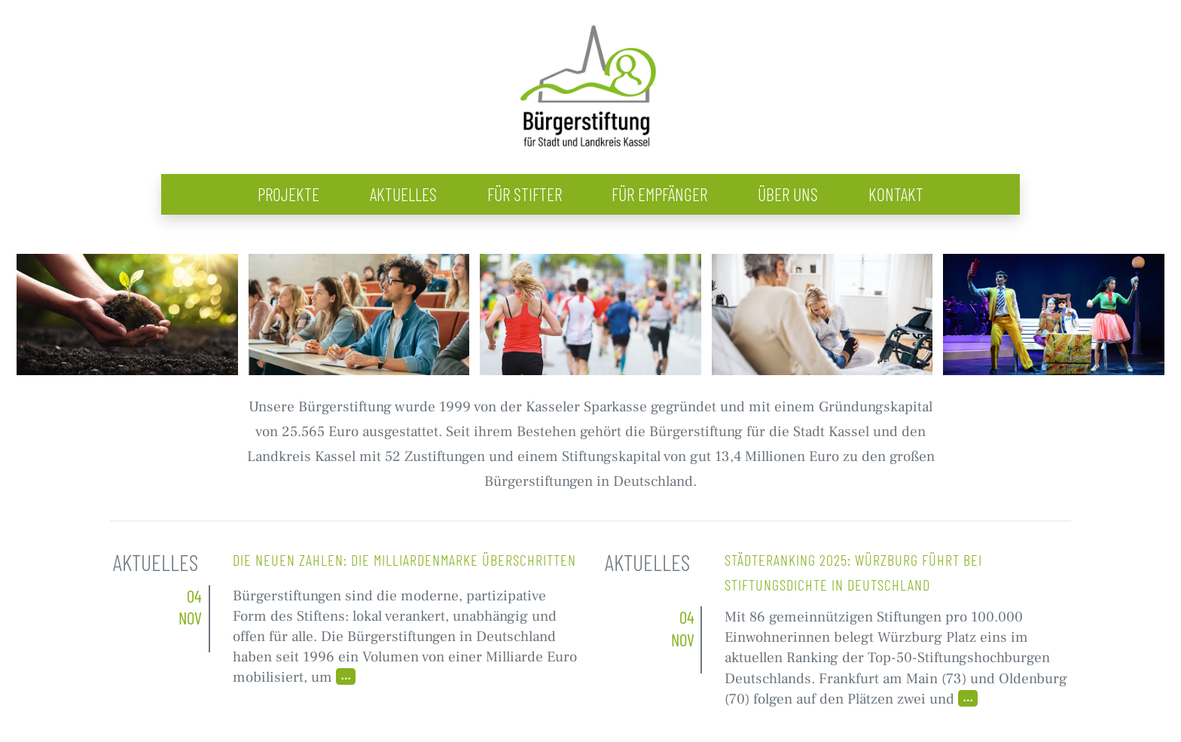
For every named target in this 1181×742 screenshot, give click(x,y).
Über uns (788, 194)
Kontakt (895, 194)
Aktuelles (403, 194)
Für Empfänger (659, 194)
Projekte (288, 194)
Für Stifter (524, 194)
